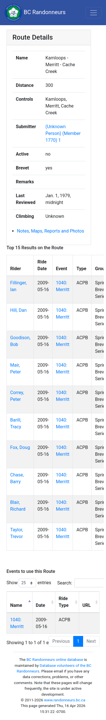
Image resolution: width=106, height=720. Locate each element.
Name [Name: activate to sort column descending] (16, 605)
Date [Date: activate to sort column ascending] (40, 605)
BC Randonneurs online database (55, 659)
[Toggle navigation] (93, 12)
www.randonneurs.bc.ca (64, 700)
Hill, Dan (18, 310)
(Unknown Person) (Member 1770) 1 (63, 133)
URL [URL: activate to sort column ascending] (87, 605)
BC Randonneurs (35, 13)
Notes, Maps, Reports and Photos (50, 231)
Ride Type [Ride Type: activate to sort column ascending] (64, 602)
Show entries (29, 583)
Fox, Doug (20, 447)
